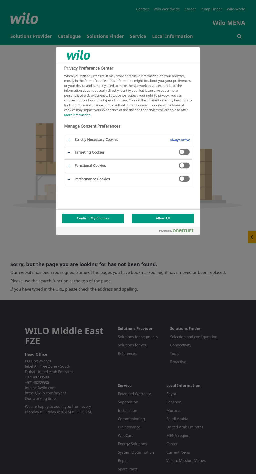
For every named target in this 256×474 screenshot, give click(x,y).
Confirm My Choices (93, 218)
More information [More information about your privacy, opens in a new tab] (77, 115)
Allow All (163, 218)
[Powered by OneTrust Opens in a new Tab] (179, 231)
